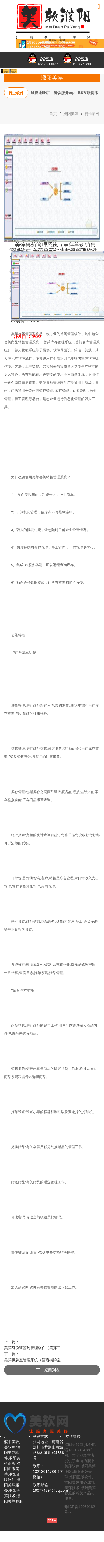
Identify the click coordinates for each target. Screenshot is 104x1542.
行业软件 (16, 93)
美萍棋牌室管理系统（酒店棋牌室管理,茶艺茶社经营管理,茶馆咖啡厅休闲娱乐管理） (32, 1360)
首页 (53, 114)
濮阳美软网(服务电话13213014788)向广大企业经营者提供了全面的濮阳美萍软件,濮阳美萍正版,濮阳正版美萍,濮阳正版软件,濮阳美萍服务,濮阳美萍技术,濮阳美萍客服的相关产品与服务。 (80, 1471)
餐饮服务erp (64, 92)
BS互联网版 (88, 92)
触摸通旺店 (40, 92)
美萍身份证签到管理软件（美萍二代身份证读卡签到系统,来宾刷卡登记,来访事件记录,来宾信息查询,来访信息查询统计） (32, 1348)
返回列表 (52, 1370)
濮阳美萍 (70, 114)
